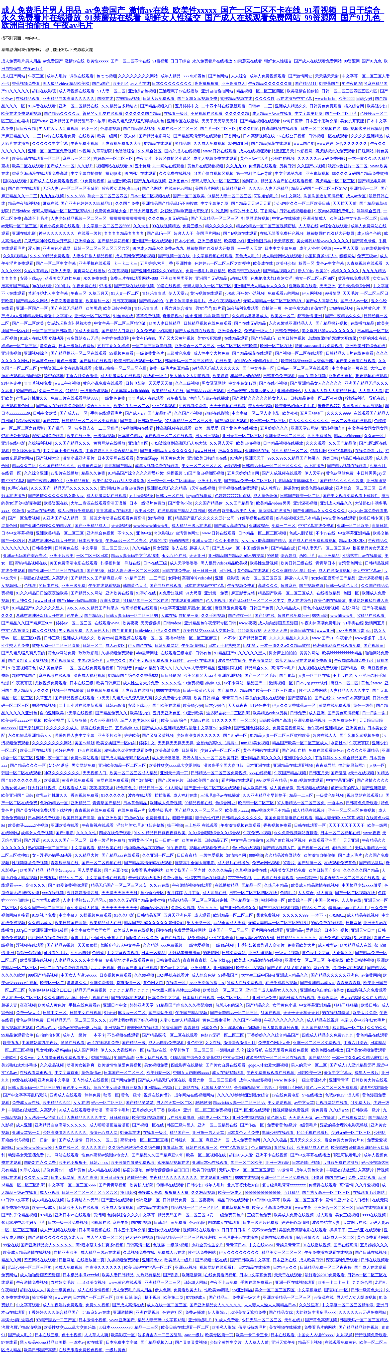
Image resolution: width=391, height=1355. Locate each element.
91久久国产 (41, 488)
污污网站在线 (187, 1087)
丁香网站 (232, 136)
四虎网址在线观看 (140, 173)
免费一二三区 (51, 391)
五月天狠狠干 (312, 413)
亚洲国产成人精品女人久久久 (260, 286)
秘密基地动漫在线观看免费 (337, 645)
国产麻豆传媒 (116, 870)
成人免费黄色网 (246, 1140)
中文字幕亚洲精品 (354, 533)
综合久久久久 (99, 406)
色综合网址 (225, 803)
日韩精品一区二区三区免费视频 (90, 421)
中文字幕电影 (340, 451)
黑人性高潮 (88, 1177)
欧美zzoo (105, 638)
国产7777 (51, 421)
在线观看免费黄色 (340, 863)
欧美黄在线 (192, 840)
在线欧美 (87, 136)
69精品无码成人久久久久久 (216, 368)
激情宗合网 (236, 855)
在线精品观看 (28, 98)
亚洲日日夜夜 (112, 1177)
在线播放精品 (362, 323)
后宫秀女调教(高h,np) (120, 188)
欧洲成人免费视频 (166, 803)
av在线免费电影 (286, 1095)
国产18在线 (265, 615)
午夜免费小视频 (85, 143)
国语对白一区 (336, 1290)
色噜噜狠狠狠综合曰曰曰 (50, 990)
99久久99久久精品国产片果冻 (294, 458)
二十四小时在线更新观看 (223, 106)
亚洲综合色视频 (142, 91)
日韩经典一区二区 (187, 1140)
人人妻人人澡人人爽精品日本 (330, 391)
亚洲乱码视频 (260, 953)
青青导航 (191, 1028)
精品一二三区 (301, 795)
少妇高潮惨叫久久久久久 (199, 735)
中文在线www (261, 1245)
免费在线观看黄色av (326, 750)
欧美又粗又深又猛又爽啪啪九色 (136, 121)
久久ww (27, 1058)
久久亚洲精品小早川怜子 (294, 570)
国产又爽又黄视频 (158, 735)
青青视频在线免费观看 (238, 488)
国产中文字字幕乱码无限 (25, 1095)
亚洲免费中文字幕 (54, 1080)
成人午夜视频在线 (224, 301)
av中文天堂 (304, 1102)
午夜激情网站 (193, 645)
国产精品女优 (281, 1312)
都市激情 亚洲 (310, 316)
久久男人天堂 (221, 443)
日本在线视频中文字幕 (204, 585)
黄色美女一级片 (77, 1087)
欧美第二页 (173, 1297)
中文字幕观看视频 (123, 953)
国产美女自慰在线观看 (356, 361)
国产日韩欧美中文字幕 (250, 1260)
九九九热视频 (52, 196)
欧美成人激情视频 (117, 1207)
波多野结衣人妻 (326, 1222)
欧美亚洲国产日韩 (17, 795)
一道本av (335, 803)
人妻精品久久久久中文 (350, 690)
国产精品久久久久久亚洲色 (335, 975)
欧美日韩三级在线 (244, 271)
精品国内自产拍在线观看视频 (287, 181)
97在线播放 (312, 1095)
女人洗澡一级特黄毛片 (44, 1117)
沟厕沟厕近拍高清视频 (323, 196)
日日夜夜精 (26, 128)
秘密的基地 (54, 376)
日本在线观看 (283, 1335)
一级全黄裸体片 (312, 1080)
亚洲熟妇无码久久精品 (167, 488)
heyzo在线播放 (199, 496)
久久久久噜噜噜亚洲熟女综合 (243, 1095)
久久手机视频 (213, 615)
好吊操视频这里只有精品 (298, 518)
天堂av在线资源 (41, 511)
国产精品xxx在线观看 (205, 391)
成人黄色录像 (265, 496)
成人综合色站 (369, 233)
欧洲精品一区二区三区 (233, 915)
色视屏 (30, 585)
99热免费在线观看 (327, 923)
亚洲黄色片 (356, 728)
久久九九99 (236, 166)
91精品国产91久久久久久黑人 (38, 608)
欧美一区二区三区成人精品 (133, 773)
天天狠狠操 (121, 526)
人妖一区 (377, 765)
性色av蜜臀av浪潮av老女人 (251, 391)
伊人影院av (218, 1312)
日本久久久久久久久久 (172, 83)
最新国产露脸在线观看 (137, 968)
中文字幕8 (68, 915)
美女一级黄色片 (61, 1290)
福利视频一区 (273, 900)
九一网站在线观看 (168, 166)
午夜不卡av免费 (262, 1230)
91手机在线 (18, 488)
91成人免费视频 (69, 1267)
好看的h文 (158, 541)
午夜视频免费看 (193, 406)
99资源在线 (324, 1297)
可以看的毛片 (266, 196)
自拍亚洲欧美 (119, 181)
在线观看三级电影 (177, 653)
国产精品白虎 (283, 548)
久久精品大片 (87, 855)
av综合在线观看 (334, 226)
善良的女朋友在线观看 (103, 113)
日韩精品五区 (216, 840)
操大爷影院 (42, 1297)
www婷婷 (325, 143)
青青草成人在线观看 (146, 398)
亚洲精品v (334, 728)
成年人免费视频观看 (268, 76)
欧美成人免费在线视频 (133, 930)
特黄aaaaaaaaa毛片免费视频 (319, 346)
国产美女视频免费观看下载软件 (351, 496)
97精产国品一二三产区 (145, 578)
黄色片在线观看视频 (205, 166)
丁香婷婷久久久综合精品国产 (112, 451)
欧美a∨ (175, 1110)
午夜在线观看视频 (104, 585)
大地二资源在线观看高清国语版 (99, 503)
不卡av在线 (326, 533)
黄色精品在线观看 (253, 570)
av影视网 (305, 151)
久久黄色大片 (98, 630)
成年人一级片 (75, 1035)
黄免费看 (319, 1110)
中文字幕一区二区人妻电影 (256, 413)
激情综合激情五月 (239, 1043)
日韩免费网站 (287, 331)
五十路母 (143, 166)
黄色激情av (91, 1073)
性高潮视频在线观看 (280, 128)
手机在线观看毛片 (106, 413)
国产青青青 (122, 630)
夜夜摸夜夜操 (101, 788)
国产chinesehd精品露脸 (77, 600)
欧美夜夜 (290, 413)
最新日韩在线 (302, 630)
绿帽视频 (175, 473)
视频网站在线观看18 (114, 166)
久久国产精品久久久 (73, 443)
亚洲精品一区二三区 (163, 1282)
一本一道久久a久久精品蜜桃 (285, 645)
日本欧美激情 (91, 541)
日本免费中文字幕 (164, 998)
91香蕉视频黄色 (22, 668)
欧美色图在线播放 (317, 488)
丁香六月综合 (356, 1043)
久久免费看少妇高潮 (154, 331)
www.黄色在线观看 (340, 518)
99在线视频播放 (375, 248)
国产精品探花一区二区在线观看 (79, 353)
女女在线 (213, 1043)
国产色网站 (218, 76)
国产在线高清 (345, 1245)
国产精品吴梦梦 (140, 1102)
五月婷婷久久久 (274, 428)
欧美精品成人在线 (168, 391)
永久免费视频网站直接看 (296, 833)
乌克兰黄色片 (368, 308)
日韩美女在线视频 (86, 1013)
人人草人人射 (257, 1342)
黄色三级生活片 (254, 158)
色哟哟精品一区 (54, 803)
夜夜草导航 (326, 765)
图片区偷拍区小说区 (173, 158)
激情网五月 (375, 623)
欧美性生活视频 (264, 563)
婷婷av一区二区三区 (19, 346)
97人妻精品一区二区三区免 (189, 421)
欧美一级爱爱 (207, 428)
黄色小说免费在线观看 (60, 226)
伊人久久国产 (168, 630)
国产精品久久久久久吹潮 (342, 481)
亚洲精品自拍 (78, 481)
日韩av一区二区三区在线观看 (303, 368)
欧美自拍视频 (248, 443)
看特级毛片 (342, 848)
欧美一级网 (107, 136)
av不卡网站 (234, 683)
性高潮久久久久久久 (104, 1267)
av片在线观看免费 (60, 136)
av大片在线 (140, 83)
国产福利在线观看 (96, 361)
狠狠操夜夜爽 (28, 421)
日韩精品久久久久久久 (242, 818)
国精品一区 (251, 885)
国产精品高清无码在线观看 (197, 136)
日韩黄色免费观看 (325, 106)
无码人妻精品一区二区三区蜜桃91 (62, 211)
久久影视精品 (15, 256)
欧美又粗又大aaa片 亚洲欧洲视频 (213, 675)
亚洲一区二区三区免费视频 (52, 151)
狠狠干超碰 (182, 818)
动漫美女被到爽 (81, 1065)
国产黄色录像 (364, 241)
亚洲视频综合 (36, 353)
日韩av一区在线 (170, 496)
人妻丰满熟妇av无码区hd (85, 900)
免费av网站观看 (85, 758)
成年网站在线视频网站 (194, 1095)
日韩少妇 (364, 98)
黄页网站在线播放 (90, 271)
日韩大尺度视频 (144, 211)
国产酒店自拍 (300, 698)
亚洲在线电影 (24, 233)
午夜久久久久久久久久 (284, 1020)
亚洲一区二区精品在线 (79, 106)
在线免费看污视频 (335, 938)
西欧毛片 (307, 555)
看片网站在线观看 (237, 780)
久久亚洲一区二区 (158, 855)
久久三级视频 (187, 383)
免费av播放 (173, 878)
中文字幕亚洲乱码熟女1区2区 (186, 608)
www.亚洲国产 (122, 1320)
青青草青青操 (349, 983)
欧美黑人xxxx (237, 810)
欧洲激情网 (192, 1275)
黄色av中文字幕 (330, 263)
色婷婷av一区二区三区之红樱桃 (223, 263)
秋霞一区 (306, 263)
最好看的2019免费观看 (325, 1275)
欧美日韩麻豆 (108, 683)
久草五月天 (99, 293)
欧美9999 (346, 98)
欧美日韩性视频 (117, 308)
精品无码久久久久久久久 (76, 488)
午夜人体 (128, 136)
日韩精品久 (336, 353)
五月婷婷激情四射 (83, 893)
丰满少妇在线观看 (278, 1132)
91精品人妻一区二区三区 (229, 196)
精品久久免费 (93, 473)
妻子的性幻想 (207, 818)
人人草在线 (308, 226)
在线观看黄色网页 (17, 406)
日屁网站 (366, 151)
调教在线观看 (82, 76)
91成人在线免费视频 (245, 983)
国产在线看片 (173, 938)
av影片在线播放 (65, 473)
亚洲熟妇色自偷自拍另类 (122, 488)
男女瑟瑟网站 (214, 383)
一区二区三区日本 (92, 555)
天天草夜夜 (284, 241)
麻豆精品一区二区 (348, 1028)
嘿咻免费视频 (268, 915)
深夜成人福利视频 (90, 675)
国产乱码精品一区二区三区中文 (257, 600)
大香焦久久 (116, 660)
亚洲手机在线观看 (95, 263)
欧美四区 (121, 83)
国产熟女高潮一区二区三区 (326, 1192)
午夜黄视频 (118, 271)
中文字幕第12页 (242, 383)
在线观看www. (108, 623)
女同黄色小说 (140, 840)
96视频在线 (100, 1222)
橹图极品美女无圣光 (371, 548)
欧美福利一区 (98, 301)
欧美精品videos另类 (274, 503)
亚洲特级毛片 (200, 1320)
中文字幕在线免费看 (316, 526)
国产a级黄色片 (171, 780)
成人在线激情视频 (334, 570)
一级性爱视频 (211, 855)
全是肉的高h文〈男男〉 (217, 743)
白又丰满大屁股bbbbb (130, 391)
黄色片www (372, 683)
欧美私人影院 (141, 1185)
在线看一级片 (176, 113)
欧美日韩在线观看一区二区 (36, 158)
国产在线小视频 (273, 383)
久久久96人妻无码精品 (269, 188)
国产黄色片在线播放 (239, 428)
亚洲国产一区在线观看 (152, 241)
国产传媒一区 (240, 615)
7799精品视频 (128, 98)
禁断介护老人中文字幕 (48, 293)
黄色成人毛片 (247, 256)
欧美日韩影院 (204, 1170)
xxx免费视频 (172, 945)
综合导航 (289, 555)
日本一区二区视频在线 (320, 128)
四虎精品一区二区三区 (335, 181)
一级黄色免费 (113, 398)
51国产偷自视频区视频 (214, 173)
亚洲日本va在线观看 (210, 1162)
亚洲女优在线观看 (152, 1058)
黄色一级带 (67, 361)
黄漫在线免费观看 (354, 278)
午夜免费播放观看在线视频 (271, 1073)
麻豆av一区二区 (77, 158)
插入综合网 (354, 106)
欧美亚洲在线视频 (36, 960)
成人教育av (271, 488)
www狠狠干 (366, 638)
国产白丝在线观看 (24, 188)
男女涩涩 (203, 308)
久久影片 (85, 166)
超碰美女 (291, 488)
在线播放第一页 (91, 1260)
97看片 (289, 863)
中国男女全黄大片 (107, 938)
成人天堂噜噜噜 (184, 563)
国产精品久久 (258, 1005)
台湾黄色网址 (90, 466)
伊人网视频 (312, 293)
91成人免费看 (87, 331)
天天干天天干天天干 (347, 825)
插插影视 (163, 795)
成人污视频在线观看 (77, 91)
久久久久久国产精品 (143, 113)
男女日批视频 (207, 436)
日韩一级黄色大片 (342, 585)
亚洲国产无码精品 (211, 278)
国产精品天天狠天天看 (251, 203)
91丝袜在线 (123, 316)
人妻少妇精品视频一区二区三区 (79, 218)
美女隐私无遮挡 (26, 451)
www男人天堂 (250, 248)
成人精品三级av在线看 (272, 113)
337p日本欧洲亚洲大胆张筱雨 (42, 930)
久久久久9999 (339, 413)
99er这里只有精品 (272, 780)
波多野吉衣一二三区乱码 (97, 428)
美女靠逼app (147, 458)
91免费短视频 (93, 181)
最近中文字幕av (367, 570)
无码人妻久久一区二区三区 (215, 181)
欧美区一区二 (283, 316)
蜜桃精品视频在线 (236, 98)
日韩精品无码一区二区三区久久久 (272, 466)
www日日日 (326, 98)
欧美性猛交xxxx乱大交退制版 (119, 481)
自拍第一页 (272, 308)
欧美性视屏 (54, 720)
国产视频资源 (311, 585)
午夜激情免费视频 (32, 1282)
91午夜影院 (352, 83)
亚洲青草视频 (317, 173)
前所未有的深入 (345, 788)
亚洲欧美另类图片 (177, 278)
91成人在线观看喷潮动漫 (42, 338)
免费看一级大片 (258, 331)
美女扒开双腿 (352, 121)
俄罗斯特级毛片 (252, 1327)
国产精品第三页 (253, 638)
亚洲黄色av (152, 1260)
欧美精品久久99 (57, 1102)
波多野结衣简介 (232, 660)
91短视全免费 (44, 915)
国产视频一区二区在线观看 (299, 353)
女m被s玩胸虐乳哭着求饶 (69, 323)
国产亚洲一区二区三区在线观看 (56, 570)
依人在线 (180, 548)
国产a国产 (101, 83)
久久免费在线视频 (175, 173)
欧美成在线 (263, 263)
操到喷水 (113, 173)
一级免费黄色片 (150, 353)
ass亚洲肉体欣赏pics (354, 630)
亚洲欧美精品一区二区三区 (60, 533)
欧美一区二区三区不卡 (303, 1200)
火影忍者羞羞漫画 (67, 301)
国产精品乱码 (263, 338)
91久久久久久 (113, 795)
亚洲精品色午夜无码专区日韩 (210, 623)
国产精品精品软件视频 (359, 1327)
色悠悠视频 (110, 128)
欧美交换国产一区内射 (116, 743)
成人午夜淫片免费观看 (63, 1305)
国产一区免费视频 (24, 518)
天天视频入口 (95, 773)
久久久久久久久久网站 (138, 76)
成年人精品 (171, 76)
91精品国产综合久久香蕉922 (133, 675)
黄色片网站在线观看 (261, 750)
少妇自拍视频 (283, 158)
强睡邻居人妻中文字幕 (75, 735)
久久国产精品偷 (342, 443)
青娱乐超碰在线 (65, 863)
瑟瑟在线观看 (73, 1043)
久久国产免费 (127, 203)
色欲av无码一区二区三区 (222, 1035)
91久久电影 (249, 128)
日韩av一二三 (260, 106)
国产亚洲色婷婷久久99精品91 (87, 203)
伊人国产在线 (140, 645)
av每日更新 (293, 121)
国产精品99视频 (61, 945)
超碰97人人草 (296, 578)
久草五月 (378, 466)
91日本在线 (49, 585)
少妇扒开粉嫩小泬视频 (245, 293)
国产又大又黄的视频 (177, 338)
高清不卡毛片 (36, 218)
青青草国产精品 (118, 466)
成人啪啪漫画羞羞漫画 (278, 623)
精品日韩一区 (151, 788)
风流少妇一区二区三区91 (30, 1267)
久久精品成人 (288, 608)
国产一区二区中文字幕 (56, 263)
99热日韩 (320, 615)
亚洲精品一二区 (364, 188)
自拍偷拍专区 (152, 893)
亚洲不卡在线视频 (272, 1155)
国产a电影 (65, 833)
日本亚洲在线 (258, 765)
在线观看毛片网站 (369, 1192)
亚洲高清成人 (233, 83)
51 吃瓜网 (219, 211)
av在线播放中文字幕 (295, 98)
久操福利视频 (40, 443)
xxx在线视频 (260, 773)
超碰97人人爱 (241, 1155)
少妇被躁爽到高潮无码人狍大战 (179, 443)
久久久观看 (316, 443)
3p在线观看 (42, 286)
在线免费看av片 (369, 451)
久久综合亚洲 (36, 473)
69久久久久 (207, 908)
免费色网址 (327, 998)
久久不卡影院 (227, 541)
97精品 (72, 391)
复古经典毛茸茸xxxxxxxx (284, 1185)
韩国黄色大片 (173, 458)
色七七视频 (106, 76)
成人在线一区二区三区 (21, 998)
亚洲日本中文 (115, 1005)
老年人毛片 (214, 1185)
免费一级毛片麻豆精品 (206, 271)
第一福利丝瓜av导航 (254, 173)
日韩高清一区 (138, 1245)
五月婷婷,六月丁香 (157, 263)
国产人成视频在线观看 (195, 331)
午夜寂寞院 (22, 683)
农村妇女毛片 (63, 1282)
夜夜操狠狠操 (207, 83)
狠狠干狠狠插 (29, 953)
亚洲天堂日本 (363, 930)
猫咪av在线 (157, 1050)
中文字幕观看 (164, 406)
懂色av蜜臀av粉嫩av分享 (80, 1028)
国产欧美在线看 (166, 705)
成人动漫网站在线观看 (282, 256)
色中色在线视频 (246, 848)
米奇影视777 (329, 406)
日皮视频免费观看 (103, 690)
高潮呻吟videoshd (197, 578)
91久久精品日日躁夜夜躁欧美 (42, 593)
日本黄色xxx (43, 361)
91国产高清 (124, 1058)
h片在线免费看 (360, 353)
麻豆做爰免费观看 (231, 608)
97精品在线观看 (158, 143)
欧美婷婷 (220, 376)
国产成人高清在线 (322, 301)
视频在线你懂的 (158, 1095)
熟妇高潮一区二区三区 (113, 158)
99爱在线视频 (169, 286)
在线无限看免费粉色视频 (282, 233)
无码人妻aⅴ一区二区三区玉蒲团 (71, 188)
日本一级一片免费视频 (68, 1222)
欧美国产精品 (32, 870)
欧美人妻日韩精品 (165, 323)
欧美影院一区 (158, 1073)
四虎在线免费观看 (115, 833)
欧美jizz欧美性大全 (239, 511)
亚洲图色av (179, 181)
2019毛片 (63, 286)
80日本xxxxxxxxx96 (115, 1327)
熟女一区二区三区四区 (108, 196)
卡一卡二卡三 (125, 263)
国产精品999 (319, 1058)
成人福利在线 (185, 795)
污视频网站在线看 (137, 428)
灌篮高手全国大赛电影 (223, 765)
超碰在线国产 (24, 675)
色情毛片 (288, 893)
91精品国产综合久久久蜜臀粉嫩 (136, 473)
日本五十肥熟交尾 (321, 121)
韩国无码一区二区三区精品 (189, 361)
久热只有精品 (36, 271)
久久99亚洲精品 (104, 720)
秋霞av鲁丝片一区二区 (348, 166)
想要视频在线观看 (371, 376)
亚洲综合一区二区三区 (195, 346)
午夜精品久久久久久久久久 (174, 1177)
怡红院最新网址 (352, 765)
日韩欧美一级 (150, 421)
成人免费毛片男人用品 (132, 1290)
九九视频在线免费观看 (318, 668)
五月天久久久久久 (306, 1140)
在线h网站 (351, 608)
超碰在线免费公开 (294, 615)
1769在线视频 (341, 308)
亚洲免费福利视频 (310, 720)
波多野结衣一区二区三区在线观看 (350, 878)
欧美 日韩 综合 (207, 698)
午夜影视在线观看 (98, 825)
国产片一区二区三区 (218, 128)
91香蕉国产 (329, 83)
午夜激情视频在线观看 (240, 825)
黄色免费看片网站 (373, 1237)
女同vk (174, 578)
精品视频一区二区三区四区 (260, 91)
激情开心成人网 (104, 1132)
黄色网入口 (153, 983)
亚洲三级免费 (74, 585)
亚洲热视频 (11, 353)
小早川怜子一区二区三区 (192, 1050)
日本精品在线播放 (152, 1207)
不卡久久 (125, 533)
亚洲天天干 (255, 458)
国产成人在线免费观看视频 (54, 181)
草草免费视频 (148, 316)
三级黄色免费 (179, 353)
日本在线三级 (155, 563)
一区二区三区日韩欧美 (52, 331)
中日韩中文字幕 (15, 1200)
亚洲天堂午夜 (283, 1342)
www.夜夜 (247, 623)
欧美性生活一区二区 (131, 406)
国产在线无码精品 (67, 308)
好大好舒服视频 (42, 788)
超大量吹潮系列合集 (281, 1028)
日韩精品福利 (234, 188)
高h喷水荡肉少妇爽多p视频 (100, 1245)
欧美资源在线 (56, 503)
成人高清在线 (214, 893)
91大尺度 (194, 593)
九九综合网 (362, 1282)
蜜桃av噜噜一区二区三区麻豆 (121, 368)
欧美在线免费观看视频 (21, 113)
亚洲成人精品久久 (291, 106)
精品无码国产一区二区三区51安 (319, 188)
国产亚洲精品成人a (92, 526)
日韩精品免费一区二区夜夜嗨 (316, 398)
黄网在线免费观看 (335, 705)
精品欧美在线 (110, 848)
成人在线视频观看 (255, 151)
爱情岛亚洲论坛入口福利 (347, 1200)
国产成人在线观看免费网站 (60, 406)
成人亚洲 (317, 713)
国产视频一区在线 (174, 256)
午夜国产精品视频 (290, 773)
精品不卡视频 (310, 1342)
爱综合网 (48, 346)
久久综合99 (339, 1110)
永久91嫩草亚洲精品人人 (291, 323)
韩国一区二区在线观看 (21, 773)
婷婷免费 (93, 1095)
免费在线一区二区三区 (178, 128)
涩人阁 (34, 248)
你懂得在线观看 (263, 166)
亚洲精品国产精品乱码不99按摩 (78, 121)
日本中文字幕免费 (281, 248)
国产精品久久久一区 (28, 765)
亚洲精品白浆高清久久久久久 (69, 98)
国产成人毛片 (350, 855)
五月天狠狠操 (141, 496)
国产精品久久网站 (32, 301)
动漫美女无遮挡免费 (63, 278)
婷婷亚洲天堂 (142, 1005)
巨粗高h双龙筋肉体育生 (296, 481)
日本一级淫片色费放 (77, 346)
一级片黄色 (75, 1170)
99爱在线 (11, 1245)
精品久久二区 (24, 466)
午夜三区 (36, 76)
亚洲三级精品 (209, 241)
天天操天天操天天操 (176, 743)
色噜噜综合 (125, 151)
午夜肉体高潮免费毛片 (334, 211)
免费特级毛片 (160, 810)
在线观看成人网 (73, 788)
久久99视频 (144, 975)
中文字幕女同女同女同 (368, 428)
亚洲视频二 (114, 1028)
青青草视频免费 (38, 383)
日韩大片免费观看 (159, 98)
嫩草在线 (51, 203)
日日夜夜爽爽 (124, 301)
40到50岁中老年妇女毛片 (256, 361)
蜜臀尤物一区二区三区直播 (56, 645)
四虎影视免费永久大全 (121, 143)
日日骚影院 (171, 675)
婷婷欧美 (132, 735)
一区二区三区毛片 (233, 998)
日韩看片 (190, 750)
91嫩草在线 (130, 1132)
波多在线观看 (140, 795)
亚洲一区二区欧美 (353, 526)
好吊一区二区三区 (107, 1102)
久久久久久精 (237, 113)
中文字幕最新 (221, 938)
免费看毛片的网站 (147, 870)
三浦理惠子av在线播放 (179, 91)
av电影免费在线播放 (341, 1162)
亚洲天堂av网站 (305, 428)
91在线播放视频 (317, 1245)
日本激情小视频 (306, 1162)
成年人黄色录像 (309, 1170)
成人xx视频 (350, 998)
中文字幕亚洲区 (340, 780)
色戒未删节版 (301, 533)
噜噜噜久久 (77, 983)
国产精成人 (227, 690)
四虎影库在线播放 (137, 690)
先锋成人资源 (150, 1192)
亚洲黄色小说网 (57, 248)
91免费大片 (361, 1102)
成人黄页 (324, 893)
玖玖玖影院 (89, 653)
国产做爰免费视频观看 (68, 885)
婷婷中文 (213, 683)
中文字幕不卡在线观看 (63, 451)
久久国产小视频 (311, 166)
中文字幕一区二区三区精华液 (120, 323)
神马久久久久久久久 (57, 233)
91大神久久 (22, 600)
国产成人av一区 (61, 166)
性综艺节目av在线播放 (209, 398)
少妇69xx (337, 915)
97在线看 (9, 1342)
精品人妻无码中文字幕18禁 (135, 555)
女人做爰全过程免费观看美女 (63, 1058)
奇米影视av (173, 316)
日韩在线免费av (176, 570)
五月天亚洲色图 (167, 713)
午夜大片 (144, 158)
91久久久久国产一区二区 (234, 720)
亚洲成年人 (201, 968)
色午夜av (74, 615)
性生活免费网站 (313, 690)
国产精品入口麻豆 (117, 331)
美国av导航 (84, 743)
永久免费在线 (95, 278)
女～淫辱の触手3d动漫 (52, 855)
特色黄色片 (126, 788)
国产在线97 (324, 698)
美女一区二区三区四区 (202, 466)
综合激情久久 (308, 1237)
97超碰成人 (196, 1297)
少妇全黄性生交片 (207, 1245)
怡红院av (251, 645)
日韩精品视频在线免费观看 (208, 323)
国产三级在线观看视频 (134, 286)
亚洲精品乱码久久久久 (261, 758)
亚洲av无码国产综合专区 (25, 555)
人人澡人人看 (371, 391)
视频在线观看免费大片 (209, 848)
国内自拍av (335, 1177)
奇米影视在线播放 (144, 878)
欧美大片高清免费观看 (272, 1207)
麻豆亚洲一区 (217, 1140)
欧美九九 (11, 1043)
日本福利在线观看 (199, 998)
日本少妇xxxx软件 (312, 683)
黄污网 (99, 1215)
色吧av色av (46, 1028)
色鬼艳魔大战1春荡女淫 (272, 278)
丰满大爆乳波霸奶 (17, 1320)
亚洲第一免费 (216, 593)
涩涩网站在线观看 (348, 968)
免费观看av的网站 (284, 293)
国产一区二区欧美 (189, 196)
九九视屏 (344, 1335)
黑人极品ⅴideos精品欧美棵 (66, 83)
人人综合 (239, 76)
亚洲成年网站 (289, 391)
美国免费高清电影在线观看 (74, 563)
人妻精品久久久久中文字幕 (79, 960)
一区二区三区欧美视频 (152, 346)
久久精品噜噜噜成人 (250, 316)
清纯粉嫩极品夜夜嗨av (144, 848)
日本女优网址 (63, 1177)
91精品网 (183, 143)
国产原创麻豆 (31, 728)
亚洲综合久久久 (298, 758)
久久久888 (76, 196)
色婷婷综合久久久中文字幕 (131, 1215)
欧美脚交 (339, 1147)
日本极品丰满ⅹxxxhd (81, 1275)
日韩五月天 (319, 773)
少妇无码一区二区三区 (220, 750)
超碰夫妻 (9, 1005)
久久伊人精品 (374, 998)
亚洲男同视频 (230, 668)
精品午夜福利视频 (24, 203)
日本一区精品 (153, 953)
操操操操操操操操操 (127, 218)
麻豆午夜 (321, 968)
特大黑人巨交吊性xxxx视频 (176, 990)
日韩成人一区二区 (213, 1117)
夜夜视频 (28, 1005)
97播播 (105, 286)
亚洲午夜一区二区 (52, 758)
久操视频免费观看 (117, 653)
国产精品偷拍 (151, 301)
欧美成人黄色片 (52, 1005)
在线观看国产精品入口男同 (181, 511)
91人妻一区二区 (112, 91)
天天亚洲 (327, 286)
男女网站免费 (84, 765)
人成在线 (169, 615)
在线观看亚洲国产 (187, 600)
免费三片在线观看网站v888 (134, 278)
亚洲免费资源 (102, 983)
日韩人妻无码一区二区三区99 (324, 548)
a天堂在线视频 (203, 488)
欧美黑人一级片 (178, 1260)
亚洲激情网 (123, 1312)
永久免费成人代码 (83, 908)
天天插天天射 (327, 76)
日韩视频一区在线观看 (328, 136)
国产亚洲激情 (374, 788)
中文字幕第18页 (308, 113)
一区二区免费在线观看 (351, 421)
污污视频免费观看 (371, 1335)
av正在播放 (314, 466)
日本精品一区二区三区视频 (262, 533)
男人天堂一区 (199, 923)
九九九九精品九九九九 (124, 233)
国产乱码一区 (159, 233)
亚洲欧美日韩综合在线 (365, 346)
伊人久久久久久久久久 (309, 421)
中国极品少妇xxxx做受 (362, 885)
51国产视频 (271, 1013)
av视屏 (84, 151)
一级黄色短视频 (94, 391)
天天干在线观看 (288, 1275)
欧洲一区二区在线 (276, 346)
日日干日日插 (233, 1230)
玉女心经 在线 (175, 555)
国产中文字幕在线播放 (310, 1155)
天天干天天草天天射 (219, 121)
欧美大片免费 (365, 1013)
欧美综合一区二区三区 (223, 990)
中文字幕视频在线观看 (213, 256)
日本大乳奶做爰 (46, 900)
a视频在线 (100, 998)
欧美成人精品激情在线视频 (315, 885)
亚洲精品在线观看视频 (293, 765)
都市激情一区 (128, 983)
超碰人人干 (184, 233)
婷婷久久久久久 (345, 271)
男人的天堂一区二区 (309, 1065)
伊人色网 (163, 1290)
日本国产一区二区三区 (228, 930)
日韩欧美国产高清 (275, 720)
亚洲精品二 (81, 803)
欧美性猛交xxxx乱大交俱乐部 (307, 361)
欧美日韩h (370, 1005)
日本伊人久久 (285, 1267)
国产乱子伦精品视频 (19, 1215)
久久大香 (141, 226)
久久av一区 (374, 436)
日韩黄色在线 (67, 548)
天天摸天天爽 (275, 630)
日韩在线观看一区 (310, 825)
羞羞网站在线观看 (143, 1028)
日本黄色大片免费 (243, 1132)
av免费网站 (371, 975)
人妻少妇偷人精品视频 (93, 256)
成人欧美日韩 (255, 788)
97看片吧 (318, 451)
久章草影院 (102, 151)
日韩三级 (52, 638)
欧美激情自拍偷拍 (303, 91)
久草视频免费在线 (251, 870)
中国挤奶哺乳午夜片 (40, 1043)
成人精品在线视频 (309, 810)
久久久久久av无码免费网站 (321, 158)
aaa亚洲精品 (329, 555)
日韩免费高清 (168, 960)
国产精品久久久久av (62, 113)
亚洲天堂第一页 (174, 773)
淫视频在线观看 (30, 945)
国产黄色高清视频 (343, 713)
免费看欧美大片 (301, 945)
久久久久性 (265, 98)
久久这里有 (309, 1305)
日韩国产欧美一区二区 (300, 496)
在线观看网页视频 (36, 1073)
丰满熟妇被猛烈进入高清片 (44, 578)
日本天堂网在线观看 (116, 458)
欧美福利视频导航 (148, 1117)
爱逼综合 (314, 930)
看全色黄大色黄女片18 (344, 1140)
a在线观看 (239, 278)
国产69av (40, 121)
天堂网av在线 (355, 1222)
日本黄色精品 (130, 436)
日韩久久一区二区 (102, 1140)
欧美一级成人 (230, 1192)
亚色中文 (144, 533)
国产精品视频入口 (156, 106)
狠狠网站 (347, 256)
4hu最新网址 (147, 653)
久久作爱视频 (367, 1185)
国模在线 (105, 98)
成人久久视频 (44, 630)
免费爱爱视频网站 (289, 728)
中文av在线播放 (286, 218)
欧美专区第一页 (219, 1335)
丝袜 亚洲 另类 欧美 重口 (207, 316)
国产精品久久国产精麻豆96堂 (97, 578)
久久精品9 (141, 548)
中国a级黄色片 (256, 548)
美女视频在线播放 (285, 1327)
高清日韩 (380, 526)
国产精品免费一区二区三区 (248, 481)
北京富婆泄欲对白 (243, 1185)
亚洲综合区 (85, 241)
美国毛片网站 (207, 188)
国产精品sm (219, 1297)
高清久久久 (268, 585)
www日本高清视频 (354, 698)
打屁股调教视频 (255, 218)
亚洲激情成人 (315, 218)
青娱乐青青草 (154, 293)
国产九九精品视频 (150, 181)
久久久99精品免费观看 (50, 256)
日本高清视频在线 (259, 136)
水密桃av (339, 743)
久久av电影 (80, 953)
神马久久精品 (230, 451)
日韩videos (21, 211)
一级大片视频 (287, 953)
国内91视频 (141, 1222)
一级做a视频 (105, 436)
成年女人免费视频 (37, 833)
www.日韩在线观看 (220, 151)
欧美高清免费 (167, 750)
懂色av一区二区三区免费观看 (332, 1087)
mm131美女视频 (312, 376)
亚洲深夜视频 (305, 503)
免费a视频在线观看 (307, 780)
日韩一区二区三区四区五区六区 (349, 91)
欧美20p (322, 271)
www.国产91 (304, 143)
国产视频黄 (374, 645)
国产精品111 (306, 83)
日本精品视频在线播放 (283, 443)
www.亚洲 (325, 630)
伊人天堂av (178, 293)
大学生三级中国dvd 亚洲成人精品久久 (275, 975)
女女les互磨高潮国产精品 (264, 541)
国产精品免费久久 (111, 713)
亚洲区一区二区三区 (92, 316)
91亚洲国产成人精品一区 (65, 518)
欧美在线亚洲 (79, 436)
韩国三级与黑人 (181, 1125)
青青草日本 (325, 563)
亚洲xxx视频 (186, 1267)
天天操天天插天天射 (151, 526)
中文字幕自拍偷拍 (87, 173)
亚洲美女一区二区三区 (305, 960)
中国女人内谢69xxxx (79, 975)
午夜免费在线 (85, 286)
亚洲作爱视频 (148, 1312)
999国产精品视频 (43, 975)
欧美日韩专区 (371, 518)
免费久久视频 (183, 908)
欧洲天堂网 (110, 600)
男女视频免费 (71, 630)
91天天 (104, 698)
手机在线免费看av (85, 1005)
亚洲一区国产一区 (32, 308)
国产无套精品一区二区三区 (215, 218)
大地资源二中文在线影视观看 (66, 368)
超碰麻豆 (289, 585)
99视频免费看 (121, 353)
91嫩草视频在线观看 (255, 518)
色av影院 (197, 1222)
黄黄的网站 (309, 653)
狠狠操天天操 (177, 1192)
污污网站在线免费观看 (48, 938)
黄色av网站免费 (340, 473)
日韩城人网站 (195, 1282)
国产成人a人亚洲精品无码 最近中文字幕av (179, 728)
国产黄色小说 (180, 503)
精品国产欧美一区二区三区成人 (286, 593)
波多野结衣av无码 (83, 338)
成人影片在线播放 (233, 863)
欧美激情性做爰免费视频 (120, 1065)
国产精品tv (94, 615)
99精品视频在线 (199, 803)
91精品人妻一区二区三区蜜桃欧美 (280, 735)
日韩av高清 (115, 705)
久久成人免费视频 (210, 143)
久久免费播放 (319, 436)
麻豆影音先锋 (243, 593)
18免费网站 (197, 938)
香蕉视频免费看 (26, 83)
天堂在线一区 (67, 1147)
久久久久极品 (220, 870)
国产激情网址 (300, 76)
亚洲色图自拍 (341, 376)
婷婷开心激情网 (295, 1222)
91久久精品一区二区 (290, 451)
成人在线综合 (299, 600)
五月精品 (292, 1192)
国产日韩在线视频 (371, 1252)
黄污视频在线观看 (206, 293)
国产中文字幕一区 (258, 368)
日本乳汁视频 (336, 930)
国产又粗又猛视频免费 (197, 98)
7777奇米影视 (249, 630)
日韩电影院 (135, 383)
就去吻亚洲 (238, 143)
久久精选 (151, 945)
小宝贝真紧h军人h (321, 256)
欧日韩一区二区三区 (268, 421)
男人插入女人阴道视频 (59, 128)
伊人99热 (306, 271)
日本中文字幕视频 (17, 533)
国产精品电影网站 (155, 136)
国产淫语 (32, 840)
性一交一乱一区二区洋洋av (171, 481)
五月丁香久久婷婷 (113, 346)
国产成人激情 (71, 1140)
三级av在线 (134, 818)
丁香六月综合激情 (177, 308)
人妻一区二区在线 (314, 675)
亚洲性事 (184, 263)
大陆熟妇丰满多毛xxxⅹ (316, 1312)
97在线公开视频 (292, 136)
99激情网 (333, 293)
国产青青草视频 (112, 1185)
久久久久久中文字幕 (50, 143)
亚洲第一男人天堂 (208, 1132)
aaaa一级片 (193, 1335)
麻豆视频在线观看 (55, 675)
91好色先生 (11, 383)
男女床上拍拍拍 (283, 653)
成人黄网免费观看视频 (135, 256)
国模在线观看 (15, 181)
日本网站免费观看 (44, 818)
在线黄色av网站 (179, 188)
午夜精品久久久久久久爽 (270, 83)
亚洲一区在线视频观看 (295, 1282)
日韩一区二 (93, 645)
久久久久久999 (296, 915)
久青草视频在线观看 (365, 263)
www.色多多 (285, 1080)
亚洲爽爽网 (223, 968)
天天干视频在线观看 (227, 406)
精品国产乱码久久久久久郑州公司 (205, 518)
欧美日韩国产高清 (79, 818)
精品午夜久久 (160, 668)
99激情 (18, 511)
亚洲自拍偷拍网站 (217, 91)
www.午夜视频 (68, 383)
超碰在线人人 (325, 735)
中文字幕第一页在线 (350, 368)
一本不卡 (228, 638)
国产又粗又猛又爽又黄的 (23, 653)
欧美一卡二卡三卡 (334, 1282)
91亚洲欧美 (193, 713)
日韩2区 (161, 1222)
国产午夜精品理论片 (45, 481)
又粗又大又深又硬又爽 (132, 698)
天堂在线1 (293, 1320)
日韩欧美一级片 (366, 1110)
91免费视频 (193, 683)
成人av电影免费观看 (76, 511)
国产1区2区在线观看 (252, 1110)
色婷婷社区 (172, 1312)
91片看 (219, 308)
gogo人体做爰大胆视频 (268, 1065)
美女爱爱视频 (260, 406)
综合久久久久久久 (351, 143)
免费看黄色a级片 (282, 1125)
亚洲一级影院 (227, 578)
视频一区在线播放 (68, 690)
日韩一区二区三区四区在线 (253, 893)
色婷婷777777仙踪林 (233, 496)
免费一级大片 (28, 1013)
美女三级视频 (347, 1215)
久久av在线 (159, 885)
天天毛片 (351, 293)
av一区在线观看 (201, 660)
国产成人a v (135, 413)
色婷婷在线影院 (115, 338)
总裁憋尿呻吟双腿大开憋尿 (184, 211)
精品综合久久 (257, 668)
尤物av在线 (200, 720)
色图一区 (90, 128)
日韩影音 (124, 668)
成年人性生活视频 (315, 248)
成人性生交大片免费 (212, 353)
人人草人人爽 (96, 1335)
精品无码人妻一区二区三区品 (239, 1102)
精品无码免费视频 (91, 990)
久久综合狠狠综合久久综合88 (214, 833)
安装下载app (31, 278)
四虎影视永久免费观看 (335, 151)
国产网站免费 (160, 1013)
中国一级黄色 (327, 900)
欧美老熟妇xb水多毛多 (295, 406)
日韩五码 (48, 878)
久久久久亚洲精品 (367, 136)
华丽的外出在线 (244, 211)
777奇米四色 (194, 76)
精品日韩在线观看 (357, 458)
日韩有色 (203, 653)
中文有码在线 (144, 338)
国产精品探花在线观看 (271, 143)
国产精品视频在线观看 (260, 121)
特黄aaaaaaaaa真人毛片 (348, 908)
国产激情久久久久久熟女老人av (260, 398)
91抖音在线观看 (42, 106)
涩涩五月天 (284, 151)
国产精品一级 (353, 668)
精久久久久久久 (219, 226)
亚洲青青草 (339, 1080)
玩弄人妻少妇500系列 (139, 720)
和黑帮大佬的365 (245, 376)
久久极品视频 (52, 1065)
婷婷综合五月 (369, 211)
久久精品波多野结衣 (119, 106)
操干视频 (175, 825)
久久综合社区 (150, 151)
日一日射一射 (205, 570)
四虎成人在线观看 (66, 1095)
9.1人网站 (173, 788)
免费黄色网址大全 (111, 211)
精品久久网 (11, 1260)
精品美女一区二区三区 (282, 1252)
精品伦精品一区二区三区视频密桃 (266, 226)
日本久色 (209, 1028)
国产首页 (128, 421)
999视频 (256, 855)
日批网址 (227, 570)
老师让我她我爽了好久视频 (133, 1020)
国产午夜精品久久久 (343, 316)
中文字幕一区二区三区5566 (107, 226)
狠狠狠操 (203, 1102)
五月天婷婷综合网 (354, 286)
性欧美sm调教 (217, 1290)
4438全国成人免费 (229, 923)
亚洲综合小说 (229, 331)
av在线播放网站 (352, 1117)
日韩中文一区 (55, 1013)
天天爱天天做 (160, 383)
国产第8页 (96, 570)
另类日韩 (287, 166)
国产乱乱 (339, 773)
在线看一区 (11, 473)
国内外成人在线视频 (182, 151)
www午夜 (303, 1207)
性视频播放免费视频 (30, 863)
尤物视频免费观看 (51, 683)
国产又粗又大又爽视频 (28, 660)
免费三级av (193, 226)
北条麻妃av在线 (97, 1312)
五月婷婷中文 (187, 106)
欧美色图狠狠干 (73, 1162)
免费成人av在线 (26, 1102)
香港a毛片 (80, 938)
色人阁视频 (216, 600)
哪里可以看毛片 (347, 1155)
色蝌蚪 (98, 953)
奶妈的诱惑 (179, 541)
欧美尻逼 (93, 308)
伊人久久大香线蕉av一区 (294, 705)
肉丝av (141, 668)
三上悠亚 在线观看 (202, 825)
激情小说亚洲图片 (79, 458)
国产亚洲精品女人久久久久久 (316, 383)
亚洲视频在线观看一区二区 (139, 638)
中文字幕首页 (67, 1073)
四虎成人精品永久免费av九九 (158, 248)
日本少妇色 (185, 241)
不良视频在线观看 (207, 113)
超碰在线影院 (44, 91)
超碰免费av (53, 1170)
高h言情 (346, 1185)
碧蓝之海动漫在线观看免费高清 (40, 173)
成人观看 (202, 915)
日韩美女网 (42, 548)
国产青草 (287, 675)
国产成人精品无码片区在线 (125, 758)
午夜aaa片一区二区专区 (126, 541)
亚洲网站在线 (257, 451)
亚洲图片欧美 (209, 481)
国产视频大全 (48, 458)
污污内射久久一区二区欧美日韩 (302, 203)
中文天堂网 (233, 1058)
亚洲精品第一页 (244, 900)
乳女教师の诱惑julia (54, 1050)
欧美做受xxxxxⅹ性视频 (21, 720)
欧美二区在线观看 (28, 166)
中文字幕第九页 (289, 173)
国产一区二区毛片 (341, 113)
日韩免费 (298, 713)
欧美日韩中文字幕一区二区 (353, 218)
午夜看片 (344, 638)
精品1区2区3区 (352, 541)
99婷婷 (214, 511)
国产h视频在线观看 (240, 233)
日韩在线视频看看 (295, 211)
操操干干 (337, 1230)
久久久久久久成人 (62, 728)
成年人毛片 (57, 76)
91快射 (236, 458)
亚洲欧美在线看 (303, 286)
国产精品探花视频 (139, 128)
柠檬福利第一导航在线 (365, 398)
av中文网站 (291, 196)
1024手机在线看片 (173, 975)
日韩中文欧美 (45, 413)
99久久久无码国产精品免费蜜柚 (360, 173)
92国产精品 (26, 391)
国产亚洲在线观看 (117, 1200)
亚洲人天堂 (61, 271)
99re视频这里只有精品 (363, 128)
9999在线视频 (168, 690)
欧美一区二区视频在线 (206, 1155)
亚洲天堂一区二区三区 (242, 436)
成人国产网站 (13, 76)
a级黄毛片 (308, 1125)
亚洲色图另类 (259, 241)
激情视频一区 (160, 518)
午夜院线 (335, 960)
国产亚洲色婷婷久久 (252, 728)
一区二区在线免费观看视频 (90, 668)
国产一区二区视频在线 (102, 863)
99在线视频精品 (166, 226)
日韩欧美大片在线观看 (79, 1207)
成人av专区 (356, 196)
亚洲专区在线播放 (183, 121)
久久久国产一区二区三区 (42, 908)
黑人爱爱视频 (90, 870)
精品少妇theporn (348, 436)
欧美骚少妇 (377, 106)
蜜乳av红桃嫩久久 (32, 398)
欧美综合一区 (300, 900)
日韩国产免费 (261, 608)
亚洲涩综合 (259, 526)
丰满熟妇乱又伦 (230, 1050)
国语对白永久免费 (142, 938)
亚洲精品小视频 (158, 1087)
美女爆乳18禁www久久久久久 (323, 241)
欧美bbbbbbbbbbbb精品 (342, 653)
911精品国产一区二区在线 (146, 600)
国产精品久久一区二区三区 (199, 810)
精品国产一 (256, 683)
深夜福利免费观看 (243, 308)
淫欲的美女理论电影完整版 (140, 825)
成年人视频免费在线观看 (215, 158)
